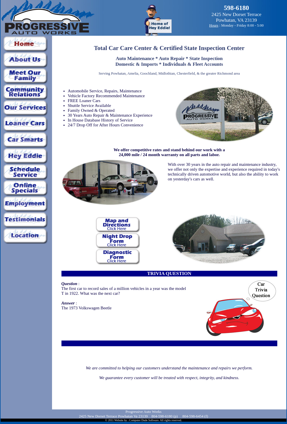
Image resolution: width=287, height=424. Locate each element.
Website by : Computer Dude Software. (137, 420)
